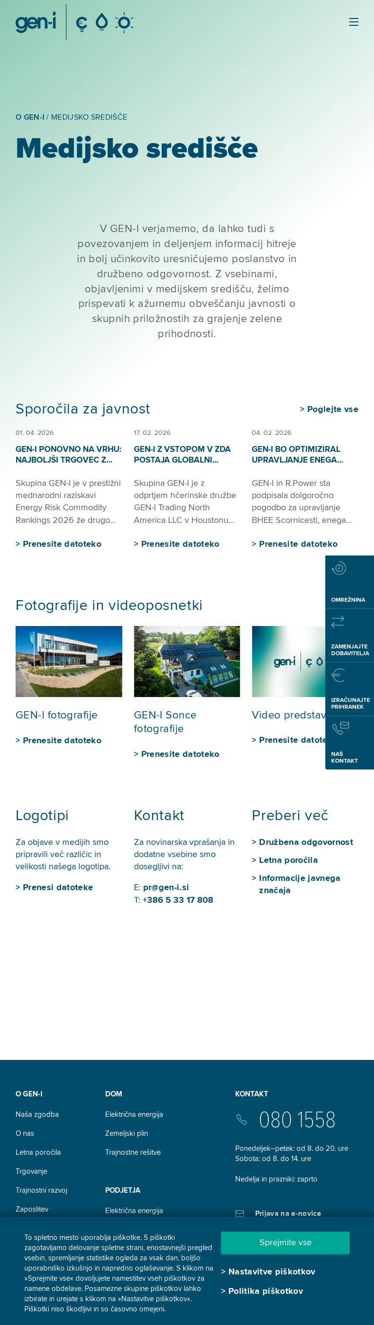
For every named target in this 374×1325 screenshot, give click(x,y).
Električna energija (134, 1114)
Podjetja (122, 1190)
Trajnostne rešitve (133, 1152)
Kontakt (251, 1094)
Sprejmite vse (286, 1242)
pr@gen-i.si (166, 887)
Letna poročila (38, 1152)
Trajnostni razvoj (41, 1190)
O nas (25, 1133)
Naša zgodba (37, 1114)
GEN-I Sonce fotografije (165, 722)
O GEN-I (29, 1094)
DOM (113, 1094)
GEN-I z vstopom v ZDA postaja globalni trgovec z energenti (182, 460)
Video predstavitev (298, 715)
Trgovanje (31, 1171)
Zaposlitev (32, 1209)
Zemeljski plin (126, 1133)
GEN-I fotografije (56, 715)
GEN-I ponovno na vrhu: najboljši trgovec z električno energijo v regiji (68, 465)
